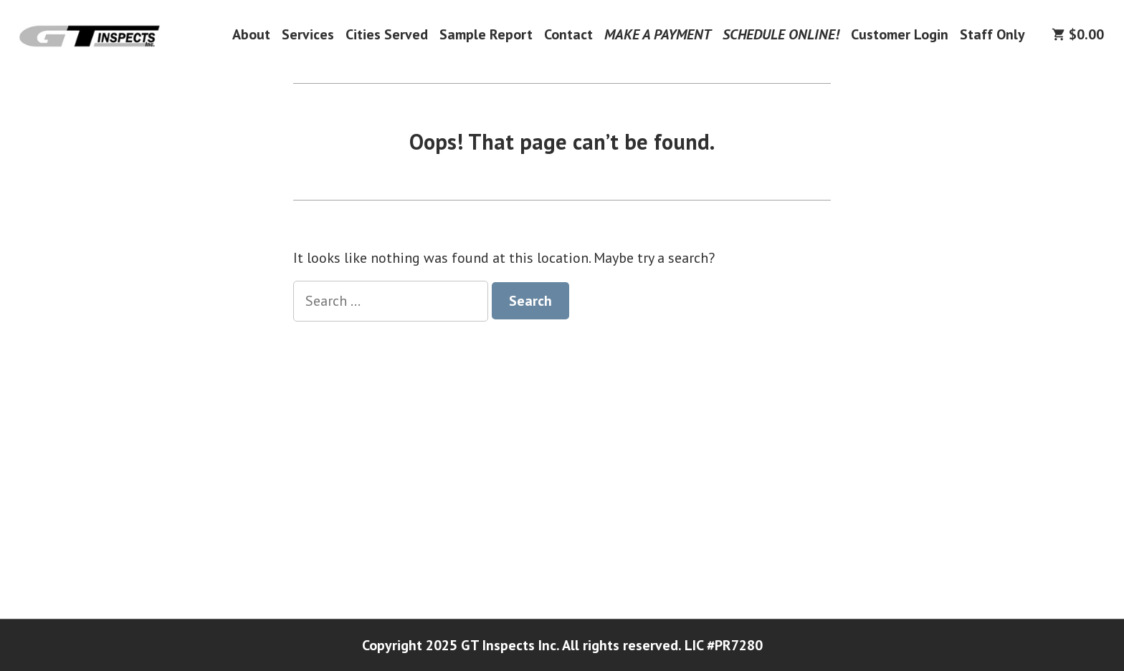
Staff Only (992, 34)
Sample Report (486, 34)
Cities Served (387, 34)
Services (308, 34)
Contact (568, 34)
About (251, 34)
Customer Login (899, 34)
